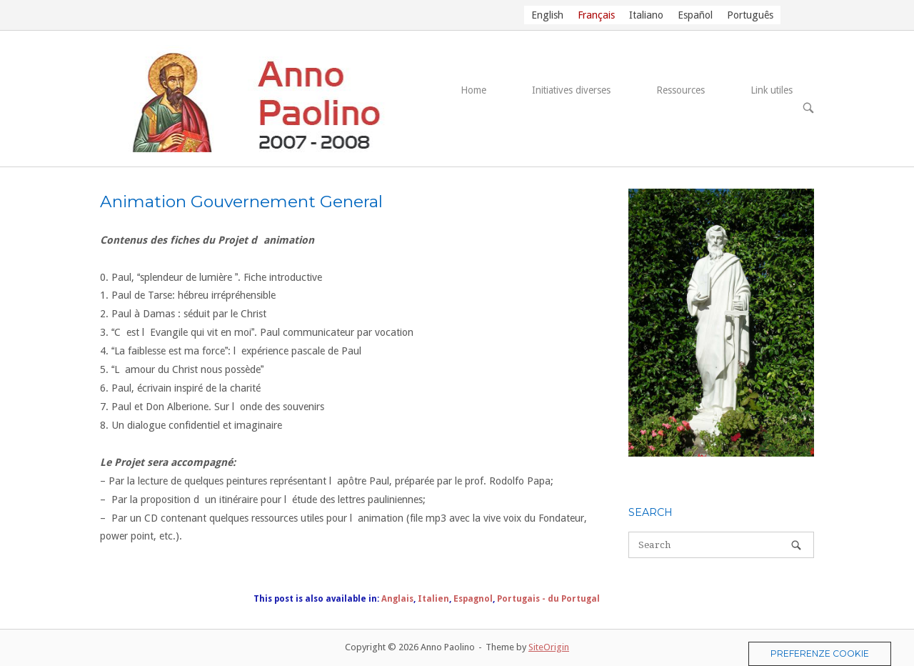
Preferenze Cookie (819, 653)
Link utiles (771, 90)
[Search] (796, 545)
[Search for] (721, 545)
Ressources (680, 90)
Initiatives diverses (571, 90)
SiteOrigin (548, 647)
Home (473, 90)
